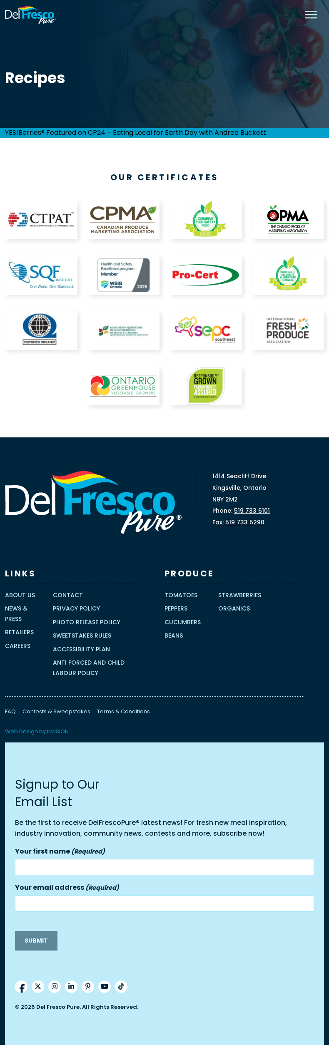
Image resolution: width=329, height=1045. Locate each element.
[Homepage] (30, 15)
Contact (68, 595)
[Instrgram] (54, 986)
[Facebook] (21, 986)
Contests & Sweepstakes (56, 711)
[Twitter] (38, 986)
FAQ (10, 711)
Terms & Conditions (123, 711)
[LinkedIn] (71, 986)
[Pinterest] (88, 986)
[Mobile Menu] (311, 14)
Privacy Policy (76, 608)
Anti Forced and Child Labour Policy (89, 667)
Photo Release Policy (86, 622)
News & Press (16, 613)
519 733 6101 (252, 510)
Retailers (19, 632)
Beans (173, 635)
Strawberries (239, 595)
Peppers (175, 608)
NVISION (58, 731)
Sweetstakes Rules (82, 635)
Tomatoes (180, 595)
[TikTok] (121, 986)
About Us (20, 595)
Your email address (67, 888)
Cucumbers (182, 622)
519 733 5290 (244, 522)
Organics (234, 608)
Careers (17, 646)
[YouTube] (104, 986)
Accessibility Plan (81, 649)
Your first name (60, 851)
